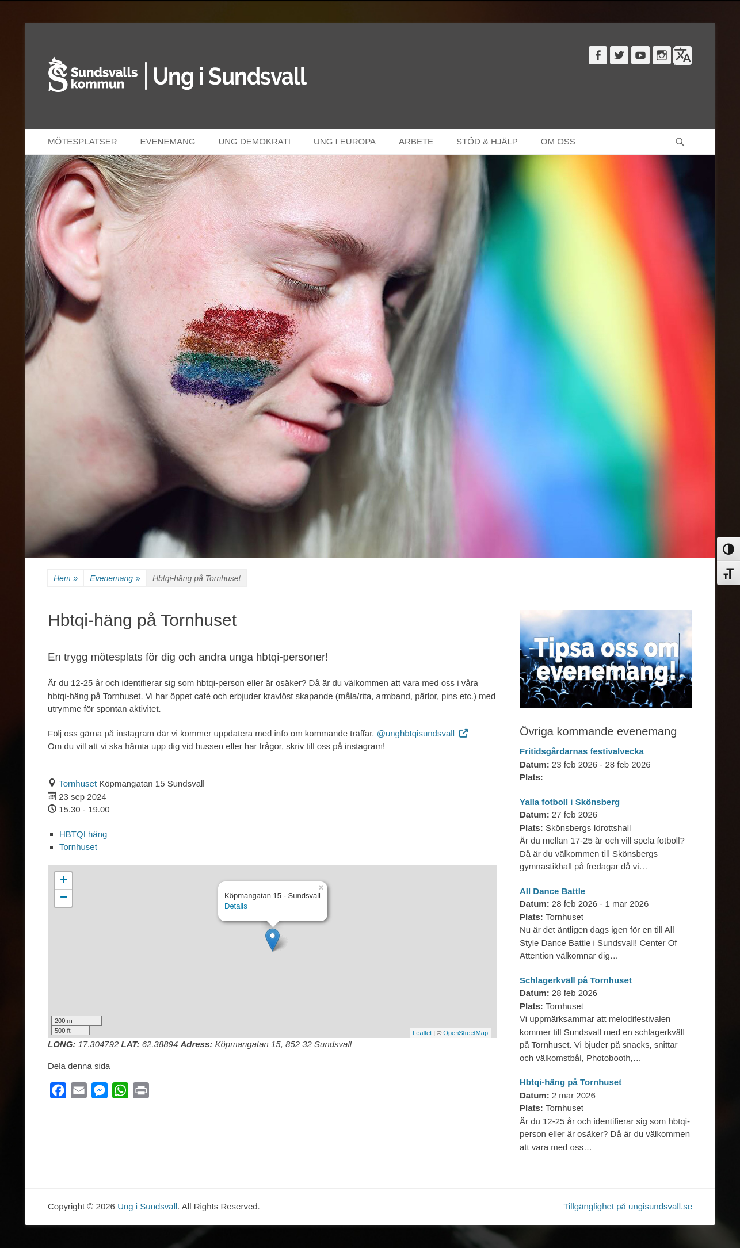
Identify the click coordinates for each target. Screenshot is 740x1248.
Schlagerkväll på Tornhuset (576, 980)
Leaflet (422, 1032)
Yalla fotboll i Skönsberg (570, 802)
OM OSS (558, 141)
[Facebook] (58, 1093)
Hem (66, 579)
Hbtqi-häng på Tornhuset (570, 1082)
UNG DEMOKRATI (254, 141)
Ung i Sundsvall (147, 1206)
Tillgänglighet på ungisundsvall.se (627, 1206)
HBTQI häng (83, 834)
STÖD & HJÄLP (487, 141)
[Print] (141, 1093)
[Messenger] (99, 1093)
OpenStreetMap (465, 1032)
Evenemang (115, 579)
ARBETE (416, 141)
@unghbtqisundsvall (422, 733)
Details (235, 906)
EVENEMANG (168, 141)
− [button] (63, 898)
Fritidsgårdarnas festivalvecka (582, 751)
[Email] (78, 1093)
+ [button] (63, 881)
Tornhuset (78, 783)
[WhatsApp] (120, 1093)
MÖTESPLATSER (82, 141)
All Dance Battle (552, 891)
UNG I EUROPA (345, 141)
